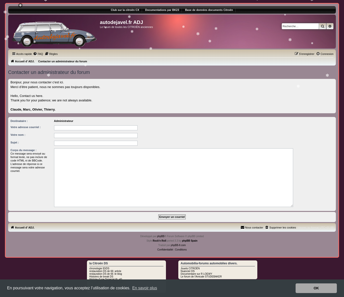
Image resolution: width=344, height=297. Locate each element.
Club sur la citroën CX (125, 9)
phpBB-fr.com (178, 245)
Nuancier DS (188, 271)
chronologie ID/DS (99, 268)
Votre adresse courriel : (26, 127)
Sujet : (15, 142)
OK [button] (316, 288)
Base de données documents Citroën (209, 9)
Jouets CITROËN (190, 268)
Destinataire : (19, 120)
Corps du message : (24, 150)
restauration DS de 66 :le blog (105, 274)
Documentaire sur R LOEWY (196, 274)
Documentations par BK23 (162, 9)
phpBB (160, 236)
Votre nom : (18, 134)
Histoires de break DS (101, 276)
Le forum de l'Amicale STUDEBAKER (201, 276)
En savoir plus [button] (144, 288)
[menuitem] (38, 54)
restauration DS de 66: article (105, 271)
